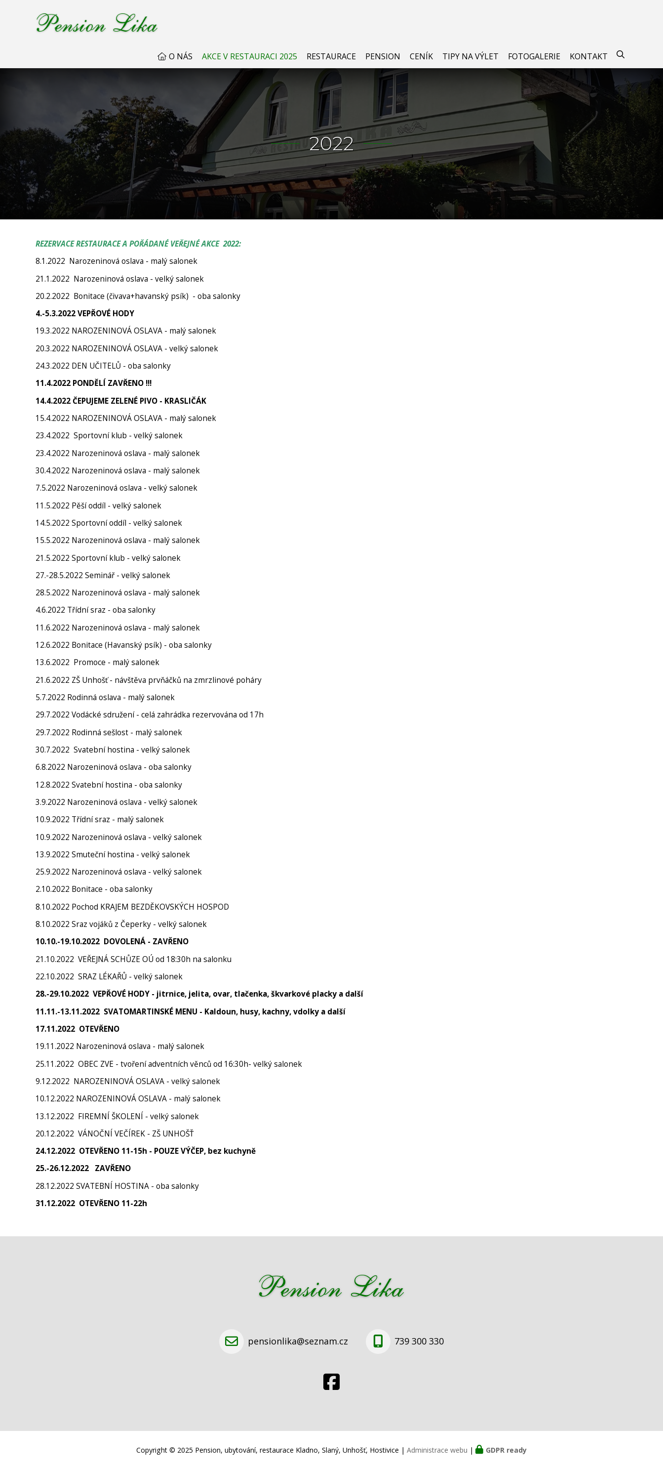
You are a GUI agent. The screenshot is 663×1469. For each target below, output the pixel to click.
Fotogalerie (534, 56)
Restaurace (331, 56)
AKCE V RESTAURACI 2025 (249, 56)
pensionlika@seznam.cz (298, 1341)
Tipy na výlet (470, 56)
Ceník (421, 56)
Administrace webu (437, 1450)
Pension (382, 56)
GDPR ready (506, 1450)
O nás (181, 56)
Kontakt (589, 56)
